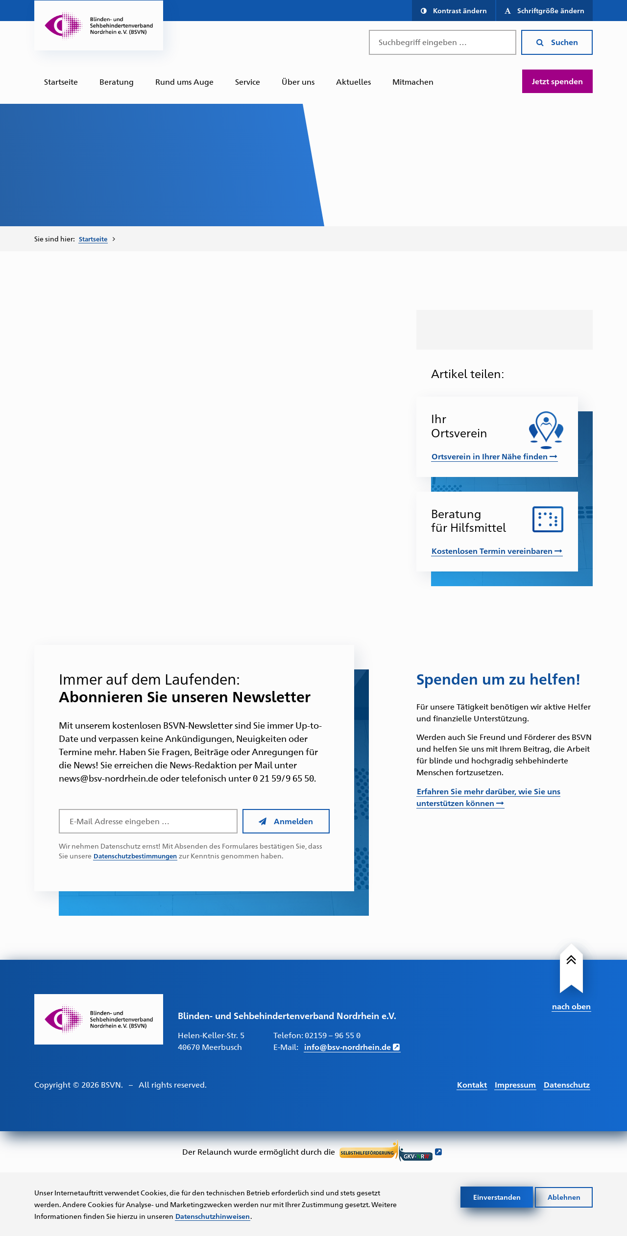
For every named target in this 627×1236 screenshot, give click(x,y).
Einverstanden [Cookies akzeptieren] (497, 1196)
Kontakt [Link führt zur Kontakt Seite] (472, 1083)
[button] (453, 10)
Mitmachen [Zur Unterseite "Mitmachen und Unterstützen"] (413, 81)
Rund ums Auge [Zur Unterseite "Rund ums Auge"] (184, 81)
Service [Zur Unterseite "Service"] (247, 81)
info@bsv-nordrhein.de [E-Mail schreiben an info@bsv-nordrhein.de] (347, 1046)
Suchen (557, 42)
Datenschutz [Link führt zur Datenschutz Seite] (567, 1083)
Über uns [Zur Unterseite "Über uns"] (298, 81)
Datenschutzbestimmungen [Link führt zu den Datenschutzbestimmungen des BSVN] (139, 855)
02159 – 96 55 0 (333, 1034)
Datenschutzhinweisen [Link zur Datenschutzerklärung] (212, 1215)
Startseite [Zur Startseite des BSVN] (61, 81)
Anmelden (286, 820)
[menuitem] (61, 82)
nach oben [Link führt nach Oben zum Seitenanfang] (571, 1005)
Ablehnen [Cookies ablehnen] (564, 1196)
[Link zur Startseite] (98, 1019)
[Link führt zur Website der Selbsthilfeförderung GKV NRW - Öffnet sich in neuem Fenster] (391, 1152)
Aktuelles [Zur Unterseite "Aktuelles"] (353, 81)
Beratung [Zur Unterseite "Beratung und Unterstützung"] (116, 81)
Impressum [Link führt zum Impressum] (515, 1083)
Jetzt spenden (557, 81)
